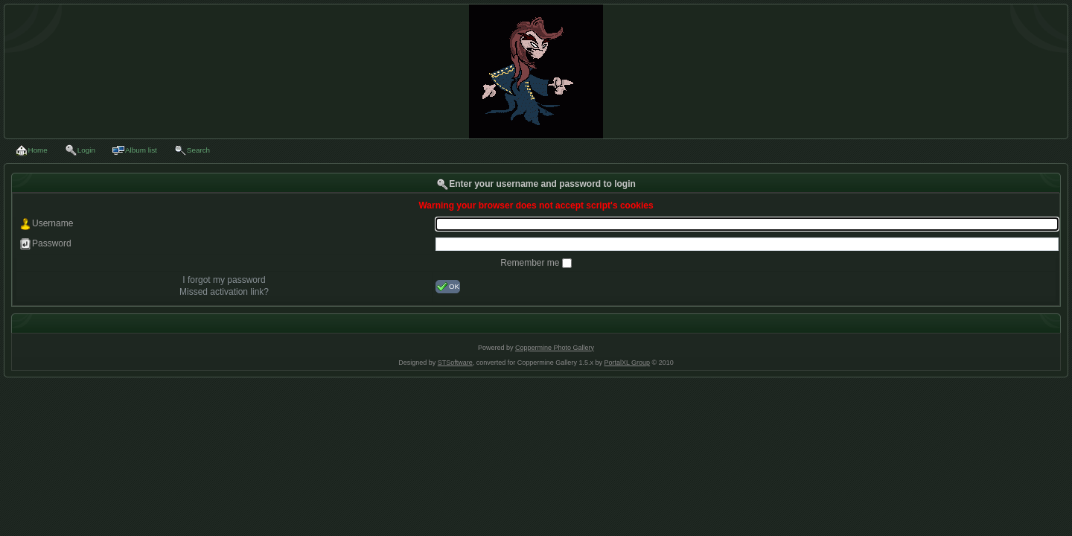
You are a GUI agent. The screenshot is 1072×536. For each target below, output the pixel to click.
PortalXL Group (627, 362)
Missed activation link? (224, 292)
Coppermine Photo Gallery (554, 347)
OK (447, 287)
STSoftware (455, 362)
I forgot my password (223, 280)
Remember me (531, 263)
